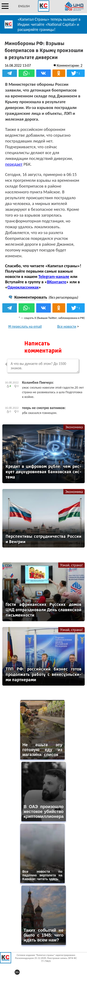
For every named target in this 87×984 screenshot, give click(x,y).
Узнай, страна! (71, 565)
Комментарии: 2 (69, 65)
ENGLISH (24, 6)
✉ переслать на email (25, 326)
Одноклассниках (23, 287)
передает (14, 164)
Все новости (66, 326)
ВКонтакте (56, 281)
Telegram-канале (53, 276)
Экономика (74, 427)
